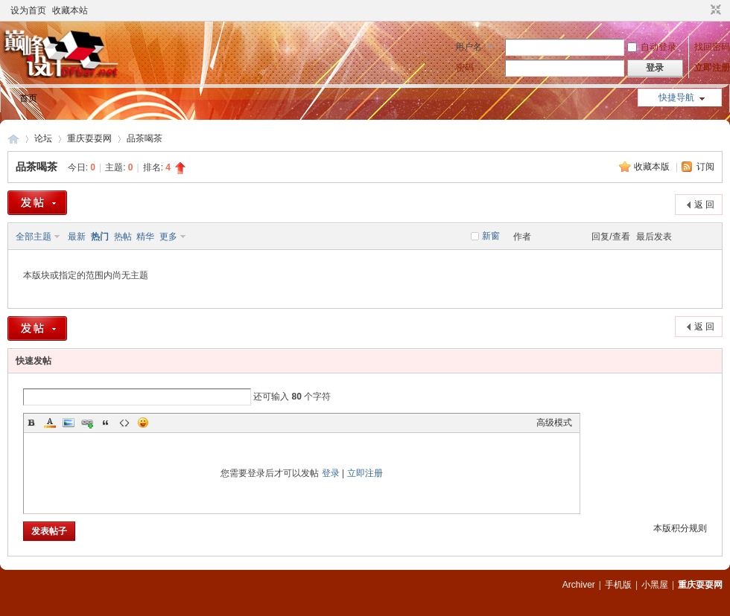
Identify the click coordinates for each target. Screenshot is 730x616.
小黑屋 (654, 585)
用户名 (468, 47)
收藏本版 (653, 166)
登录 (331, 473)
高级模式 (554, 422)
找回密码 (712, 47)
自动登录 (651, 47)
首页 (28, 98)
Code (124, 422)
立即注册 (712, 67)
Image (68, 422)
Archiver (578, 585)
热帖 (123, 236)
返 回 (704, 204)
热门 (100, 236)
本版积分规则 (680, 528)
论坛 (43, 138)
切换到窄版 (714, 10)
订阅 (705, 166)
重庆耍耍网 (13, 139)
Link (87, 422)
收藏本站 (70, 10)
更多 (168, 236)
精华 (145, 236)
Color (49, 422)
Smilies (143, 422)
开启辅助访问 (701, 10)
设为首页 (28, 10)
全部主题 (33, 236)
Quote (105, 422)
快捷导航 (676, 97)
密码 (465, 67)
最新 (77, 236)
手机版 (618, 585)
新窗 (491, 236)
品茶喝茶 (144, 138)
